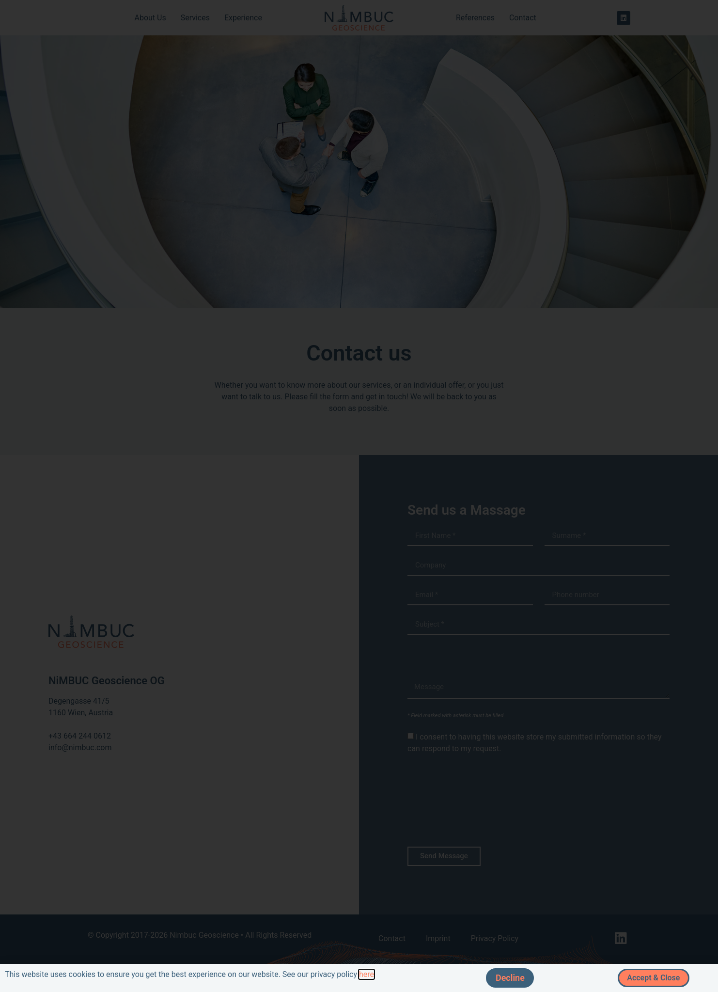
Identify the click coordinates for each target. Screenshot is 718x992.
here (366, 974)
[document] (359, 496)
